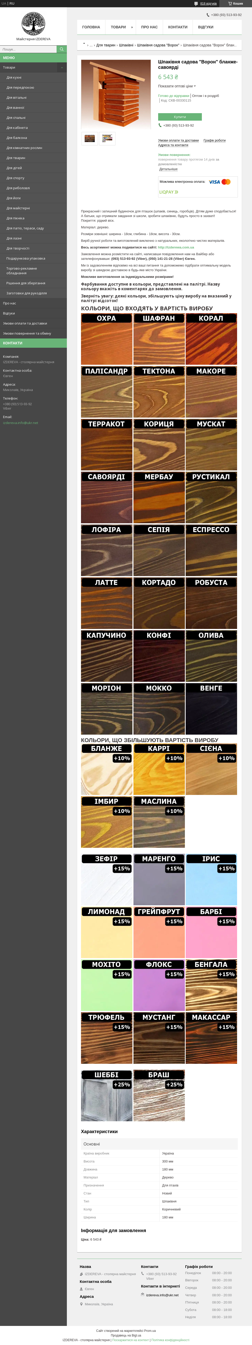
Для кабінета (17, 127)
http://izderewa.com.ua (176, 247)
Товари (9, 67)
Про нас (9, 303)
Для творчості (17, 248)
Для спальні (15, 117)
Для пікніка (15, 218)
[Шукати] (62, 49)
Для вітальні (16, 97)
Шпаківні (126, 45)
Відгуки (9, 313)
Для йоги (13, 198)
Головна (91, 27)
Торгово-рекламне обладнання (21, 270)
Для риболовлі (18, 188)
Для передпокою (20, 87)
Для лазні (14, 238)
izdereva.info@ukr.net (20, 422)
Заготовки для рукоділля (26, 293)
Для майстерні (18, 208)
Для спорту (15, 178)
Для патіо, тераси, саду (25, 228)
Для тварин (15, 157)
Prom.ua (150, 1331)
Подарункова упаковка (25, 258)
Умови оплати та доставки (25, 323)
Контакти (177, 27)
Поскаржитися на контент (130, 1340)
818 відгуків (208, 3)
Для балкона (16, 137)
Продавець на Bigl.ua (126, 1335)
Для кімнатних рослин (24, 147)
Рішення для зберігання (25, 283)
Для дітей (14, 167)
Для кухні (13, 77)
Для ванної (15, 107)
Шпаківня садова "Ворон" (158, 45)
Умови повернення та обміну (27, 333)
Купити (180, 116)
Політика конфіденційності (170, 1340)
